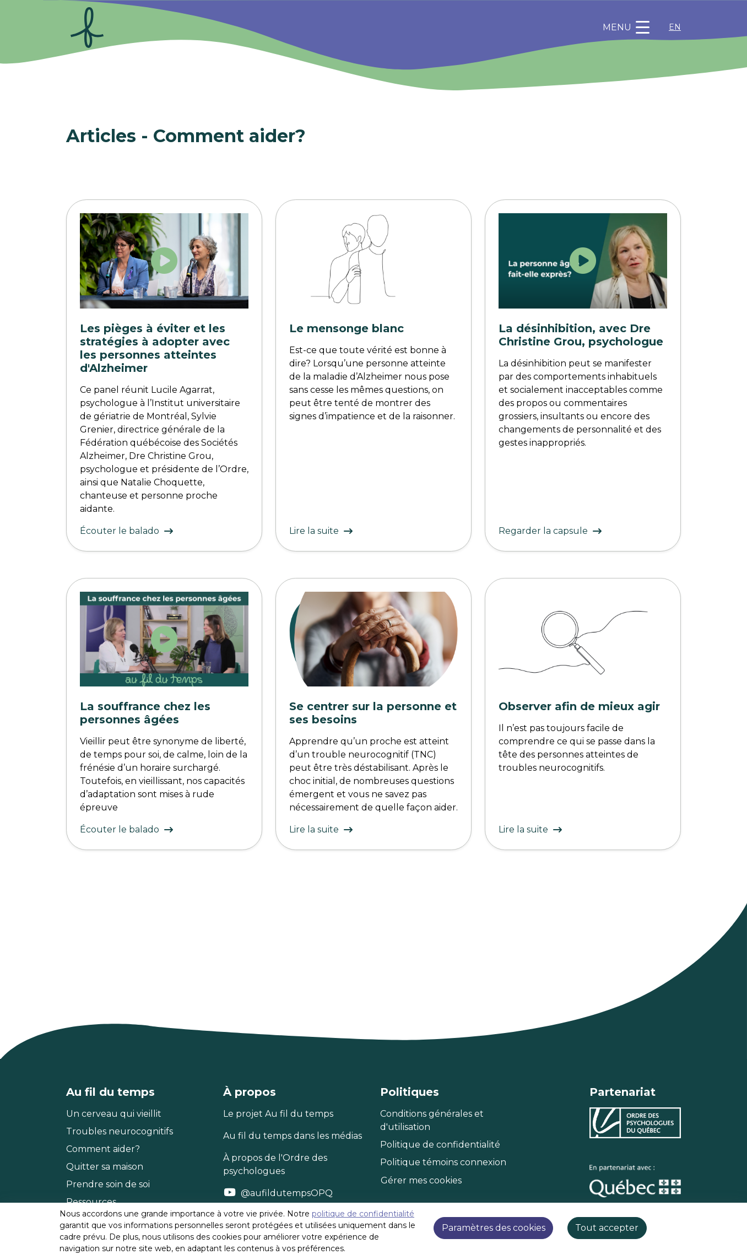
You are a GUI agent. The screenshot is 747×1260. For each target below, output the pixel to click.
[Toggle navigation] (626, 27)
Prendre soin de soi (108, 1184)
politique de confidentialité (363, 1214)
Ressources (91, 1202)
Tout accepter (606, 1228)
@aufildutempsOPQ (287, 1193)
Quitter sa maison (104, 1166)
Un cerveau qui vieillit (113, 1113)
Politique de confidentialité (440, 1144)
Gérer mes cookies (421, 1180)
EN (675, 27)
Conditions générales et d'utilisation (432, 1120)
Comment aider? (103, 1149)
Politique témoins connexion (443, 1162)
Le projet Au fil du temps (278, 1113)
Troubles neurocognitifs (119, 1131)
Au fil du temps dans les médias (292, 1136)
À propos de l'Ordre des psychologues (275, 1164)
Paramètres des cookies (493, 1228)
